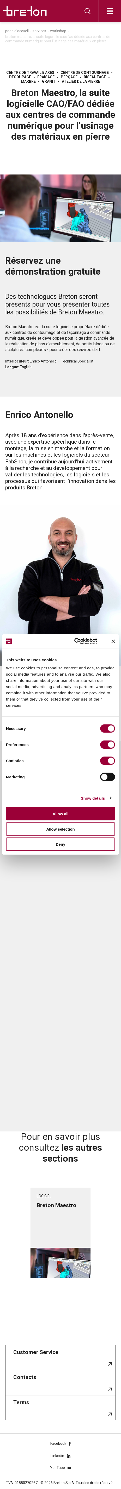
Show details (93, 798)
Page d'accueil (17, 31)
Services (39, 31)
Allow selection (60, 829)
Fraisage (46, 77)
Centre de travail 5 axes (30, 72)
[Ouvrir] (110, 11)
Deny (60, 844)
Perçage (69, 77)
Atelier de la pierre (81, 81)
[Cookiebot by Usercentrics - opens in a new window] (80, 641)
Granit (49, 81)
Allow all (61, 814)
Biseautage (95, 77)
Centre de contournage (84, 72)
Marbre (28, 81)
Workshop (58, 31)
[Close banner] (113, 641)
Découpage (20, 77)
